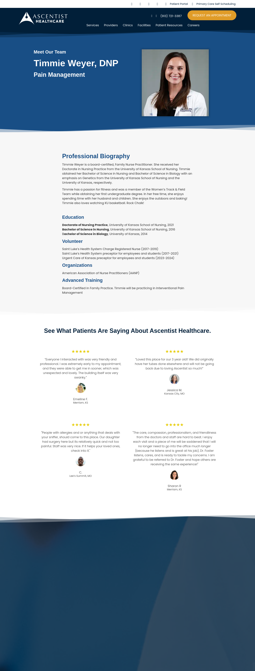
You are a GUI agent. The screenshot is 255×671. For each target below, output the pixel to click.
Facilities (144, 25)
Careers (193, 25)
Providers (111, 25)
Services (92, 25)
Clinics (128, 25)
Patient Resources (169, 25)
